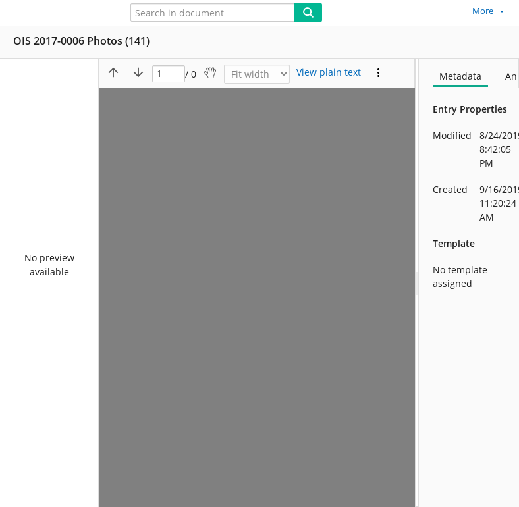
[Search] (308, 12)
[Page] (168, 74)
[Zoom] (257, 74)
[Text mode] (328, 72)
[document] (469, 283)
